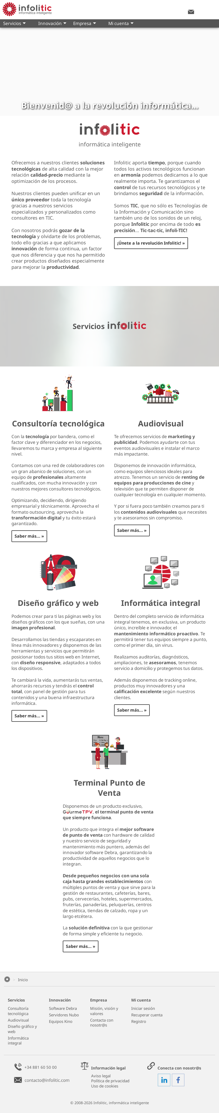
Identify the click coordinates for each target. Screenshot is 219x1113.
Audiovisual (18, 1020)
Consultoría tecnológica (18, 1011)
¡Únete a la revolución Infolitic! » (151, 243)
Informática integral (18, 1041)
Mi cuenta (121, 24)
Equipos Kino (60, 1021)
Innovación (52, 24)
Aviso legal (101, 1075)
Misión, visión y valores (104, 1011)
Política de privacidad (110, 1080)
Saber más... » (29, 536)
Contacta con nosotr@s (101, 1023)
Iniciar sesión (143, 1008)
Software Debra (63, 1008)
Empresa (84, 24)
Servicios (14, 24)
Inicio (23, 979)
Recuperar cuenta (146, 1014)
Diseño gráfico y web (22, 1029)
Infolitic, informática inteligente (121, 1102)
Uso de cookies (104, 1086)
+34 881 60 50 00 (40, 1067)
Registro (138, 1021)
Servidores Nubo (64, 1014)
